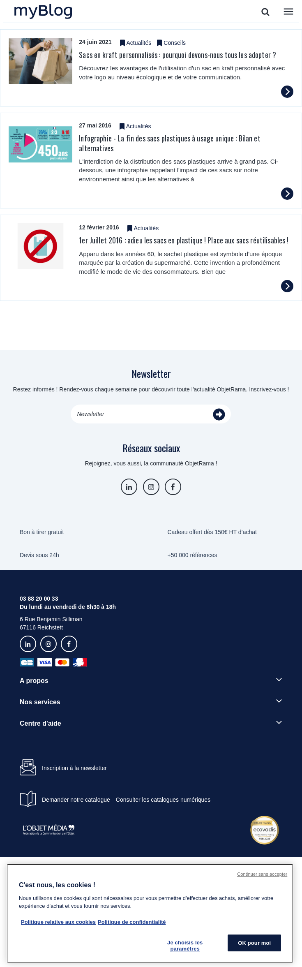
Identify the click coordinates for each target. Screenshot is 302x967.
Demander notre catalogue (76, 799)
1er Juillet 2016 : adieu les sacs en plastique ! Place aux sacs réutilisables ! (183, 240)
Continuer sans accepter (262, 874)
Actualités (139, 43)
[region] (150, 913)
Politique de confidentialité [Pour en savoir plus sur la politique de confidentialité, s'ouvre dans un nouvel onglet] (132, 922)
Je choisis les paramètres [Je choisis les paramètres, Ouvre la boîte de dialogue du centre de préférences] (185, 945)
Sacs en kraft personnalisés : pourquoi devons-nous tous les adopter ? (177, 54)
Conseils (175, 43)
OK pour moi (254, 943)
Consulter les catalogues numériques (163, 799)
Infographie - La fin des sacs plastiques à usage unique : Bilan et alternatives (170, 143)
